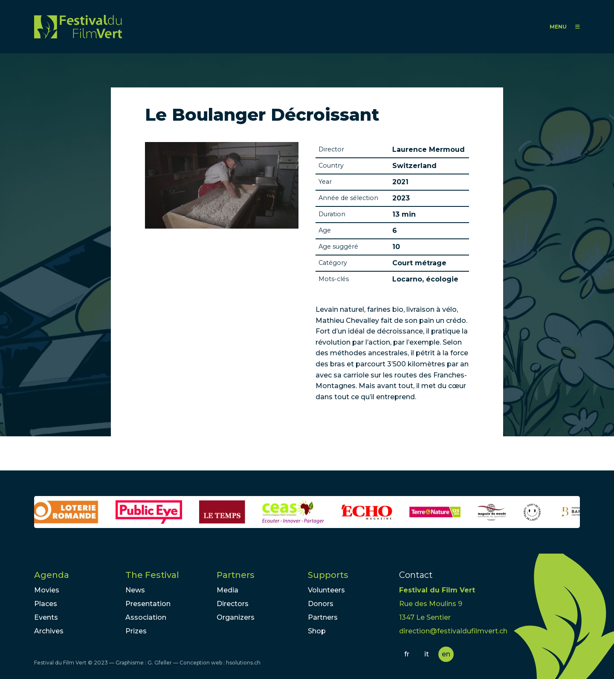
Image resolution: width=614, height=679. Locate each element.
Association (145, 617)
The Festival (152, 575)
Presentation (148, 604)
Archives (49, 631)
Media (227, 590)
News (135, 590)
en (446, 654)
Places (45, 604)
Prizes (136, 631)
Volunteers (326, 590)
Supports (328, 575)
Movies (46, 590)
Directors (233, 604)
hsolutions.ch (243, 662)
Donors (320, 604)
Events (46, 617)
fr (406, 654)
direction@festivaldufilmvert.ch (453, 631)
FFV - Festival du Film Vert (78, 26)
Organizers (236, 617)
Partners (236, 575)
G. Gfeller (160, 662)
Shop (317, 631)
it (426, 654)
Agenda (51, 575)
